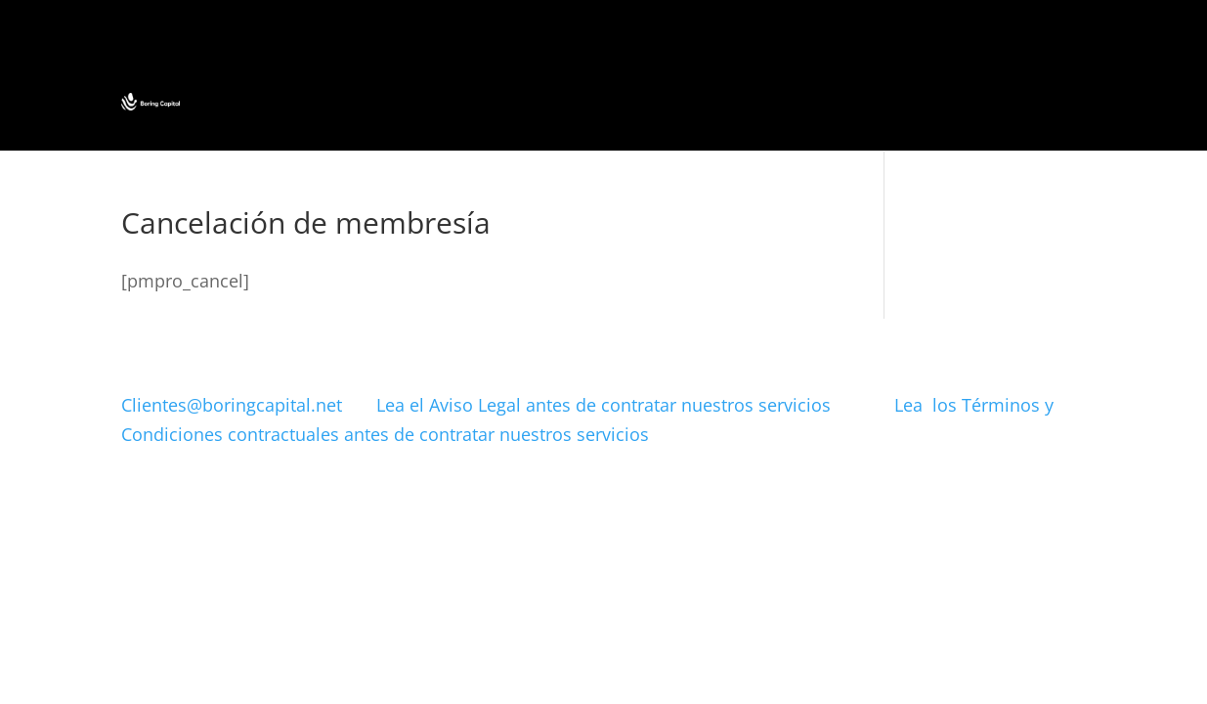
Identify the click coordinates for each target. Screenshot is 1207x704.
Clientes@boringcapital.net (231, 405)
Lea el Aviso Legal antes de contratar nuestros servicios (635, 405)
